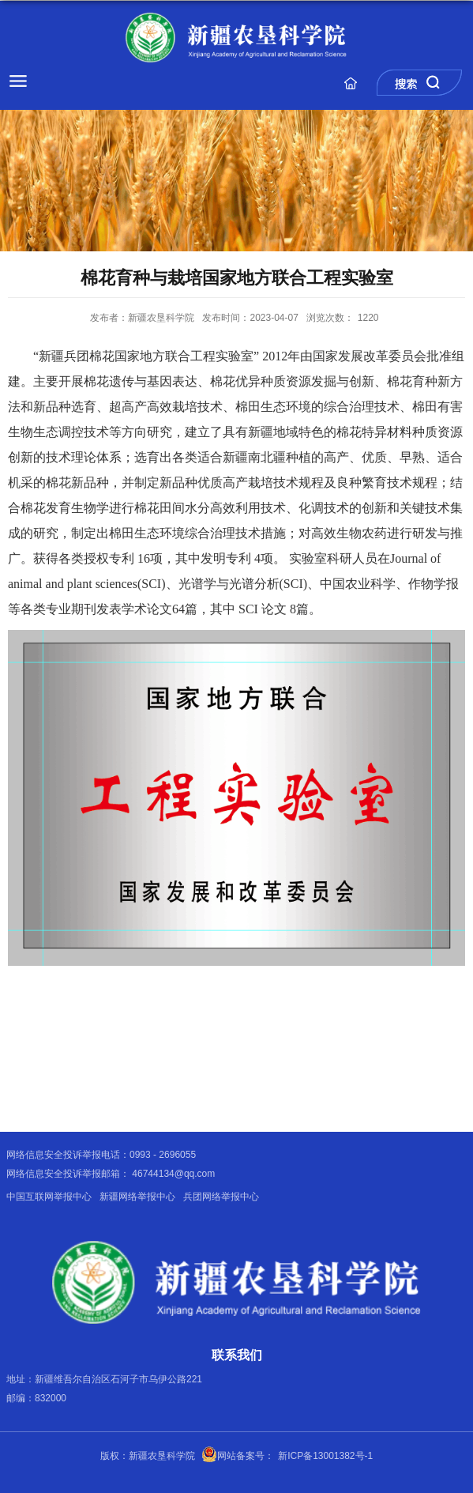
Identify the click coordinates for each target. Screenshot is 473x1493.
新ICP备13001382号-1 (325, 1455)
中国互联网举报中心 (49, 1196)
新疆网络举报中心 (137, 1196)
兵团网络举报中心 (221, 1196)
